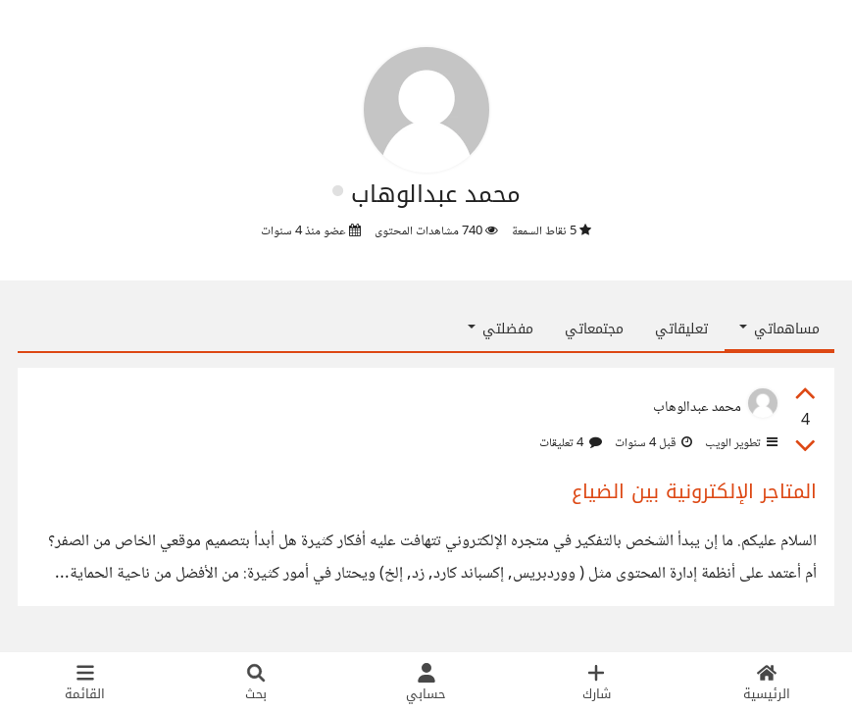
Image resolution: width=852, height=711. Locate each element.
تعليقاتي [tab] (681, 329)
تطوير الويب (739, 443)
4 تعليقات (570, 443)
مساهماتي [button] (779, 329)
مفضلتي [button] (500, 329)
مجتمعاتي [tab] (594, 329)
